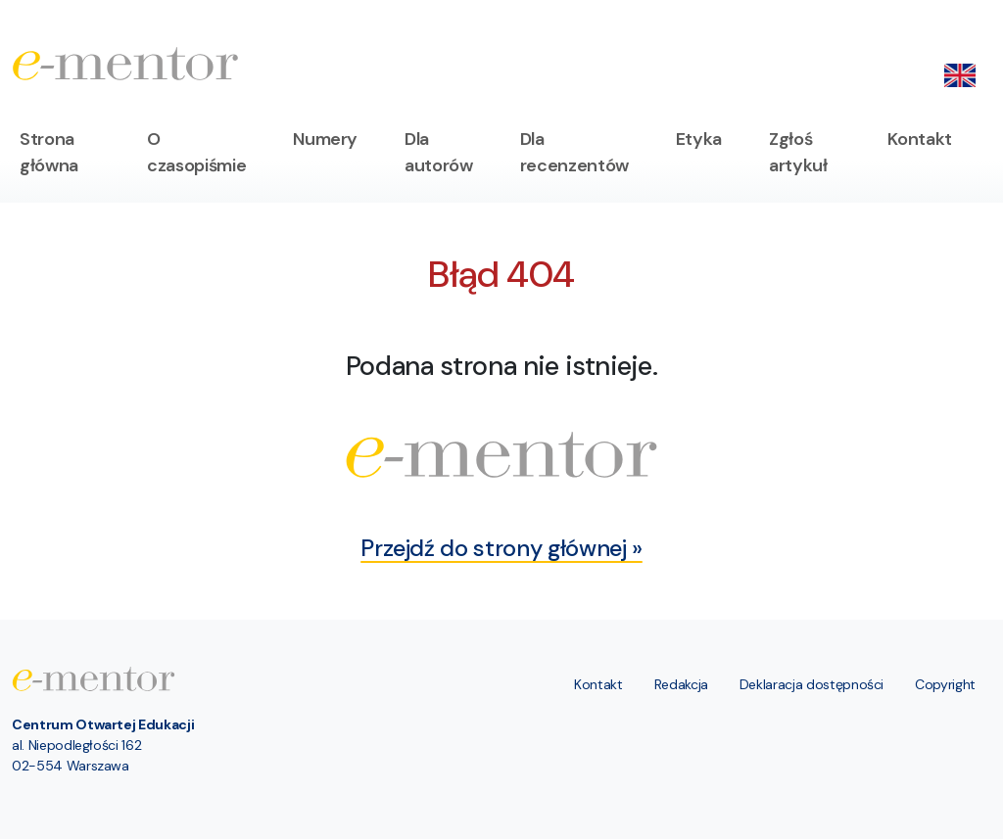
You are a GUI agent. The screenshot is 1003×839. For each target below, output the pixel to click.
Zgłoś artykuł (798, 152)
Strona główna (49, 152)
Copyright (945, 684)
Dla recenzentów (574, 152)
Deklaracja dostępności (812, 684)
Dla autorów (439, 152)
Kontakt (919, 139)
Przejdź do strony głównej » (501, 548)
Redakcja (681, 684)
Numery (325, 139)
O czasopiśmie (196, 152)
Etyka (699, 139)
